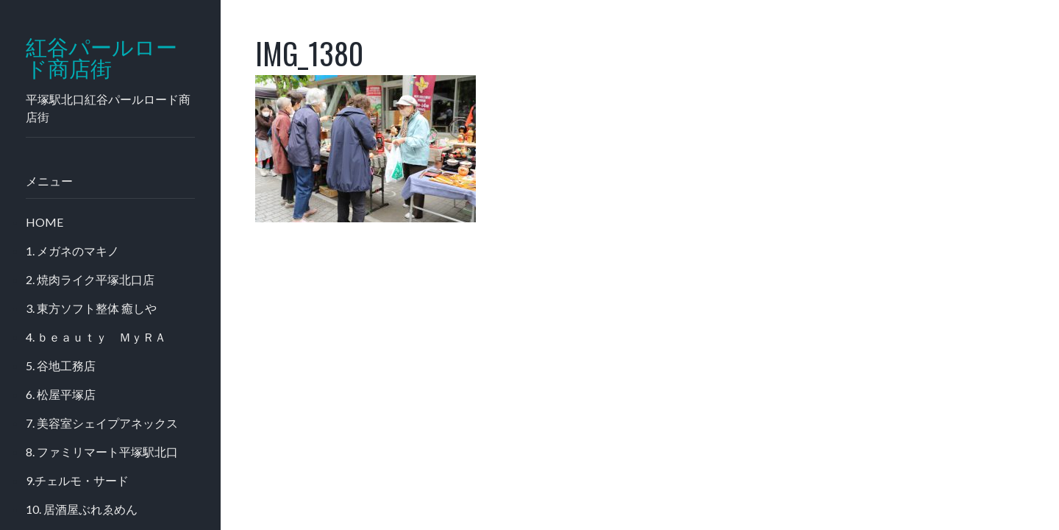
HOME (44, 222)
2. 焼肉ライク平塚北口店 (90, 279)
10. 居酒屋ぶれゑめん (82, 509)
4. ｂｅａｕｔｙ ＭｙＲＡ (96, 337)
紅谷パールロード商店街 (101, 58)
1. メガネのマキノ (72, 251)
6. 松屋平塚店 (61, 394)
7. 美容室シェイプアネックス (102, 423)
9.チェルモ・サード (77, 480)
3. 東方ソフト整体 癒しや (91, 308)
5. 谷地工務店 (61, 365)
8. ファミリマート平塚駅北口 (102, 452)
